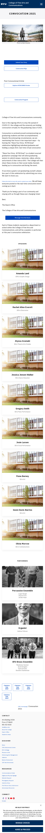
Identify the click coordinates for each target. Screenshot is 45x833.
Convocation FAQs (21, 70)
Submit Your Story (21, 63)
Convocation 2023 (7, 690)
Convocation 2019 (7, 700)
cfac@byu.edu (6, 731)
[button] (40, 805)
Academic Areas (7, 738)
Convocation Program (21, 102)
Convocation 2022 (17, 690)
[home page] (3, 4)
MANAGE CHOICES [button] (23, 823)
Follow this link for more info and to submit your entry (22, 184)
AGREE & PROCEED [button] (22, 829)
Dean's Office (6, 736)
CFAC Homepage (24, 710)
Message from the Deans (22, 221)
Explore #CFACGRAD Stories (21, 87)
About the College (8, 733)
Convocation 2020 (28, 690)
